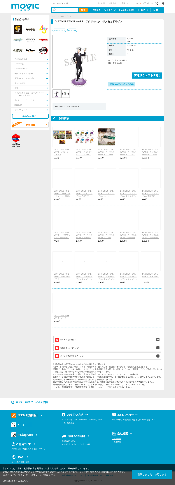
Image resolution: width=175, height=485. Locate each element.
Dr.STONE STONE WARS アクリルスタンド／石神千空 (84, 235)
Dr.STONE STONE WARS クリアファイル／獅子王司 (150, 193)
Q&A (136, 3)
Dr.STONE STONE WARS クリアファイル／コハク (106, 193)
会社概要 (101, 3)
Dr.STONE (72, 30)
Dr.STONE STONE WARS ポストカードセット (62, 152)
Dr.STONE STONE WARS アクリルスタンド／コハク (106, 235)
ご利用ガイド (125, 3)
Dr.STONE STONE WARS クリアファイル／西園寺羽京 (62, 235)
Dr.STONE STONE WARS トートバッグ (150, 276)
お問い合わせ (147, 3)
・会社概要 (116, 439)
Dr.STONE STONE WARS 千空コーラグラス (62, 276)
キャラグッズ (65, 16)
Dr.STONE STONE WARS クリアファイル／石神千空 (84, 193)
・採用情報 (116, 442)
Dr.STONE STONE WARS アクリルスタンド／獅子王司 (128, 235)
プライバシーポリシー (28, 475)
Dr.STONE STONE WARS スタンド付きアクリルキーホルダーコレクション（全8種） (84, 154)
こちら (25, 481)
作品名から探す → (30, 116)
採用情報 (112, 3)
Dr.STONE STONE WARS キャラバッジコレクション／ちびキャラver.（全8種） (106, 279)
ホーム (54, 16)
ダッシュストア (59, 30)
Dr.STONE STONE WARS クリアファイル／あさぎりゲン (128, 193)
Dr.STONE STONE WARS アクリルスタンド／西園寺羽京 (150, 235)
